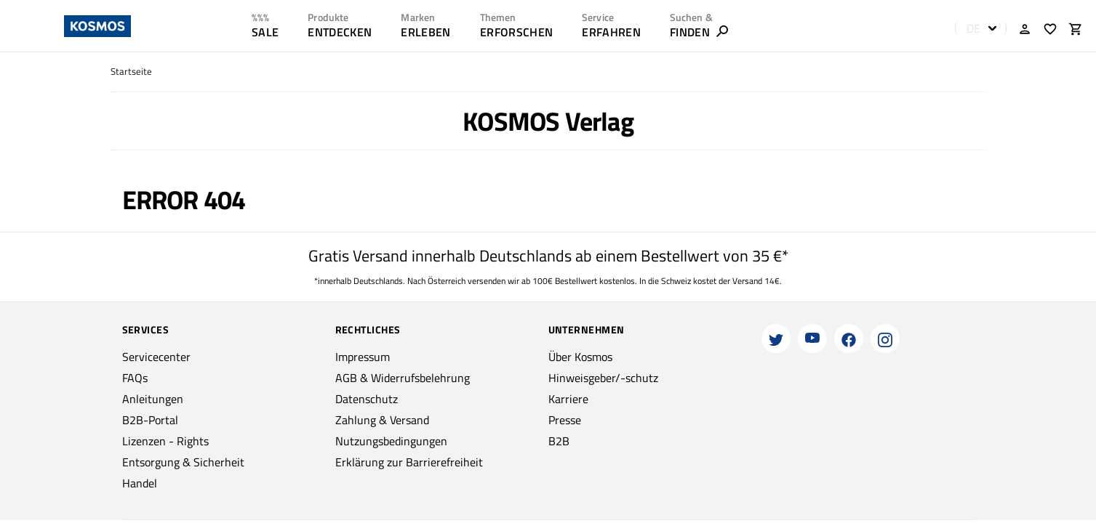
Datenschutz (366, 399)
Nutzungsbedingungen (391, 441)
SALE (265, 32)
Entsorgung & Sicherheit (183, 462)
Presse (564, 420)
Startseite (131, 71)
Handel (139, 483)
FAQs (135, 377)
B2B (558, 441)
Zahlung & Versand (382, 420)
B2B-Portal (150, 420)
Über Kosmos (580, 356)
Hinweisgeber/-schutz (603, 377)
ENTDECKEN (340, 32)
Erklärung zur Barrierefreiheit (409, 462)
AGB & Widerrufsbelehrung (402, 377)
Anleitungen (152, 399)
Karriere (568, 399)
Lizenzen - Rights (165, 441)
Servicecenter (156, 356)
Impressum (362, 356)
